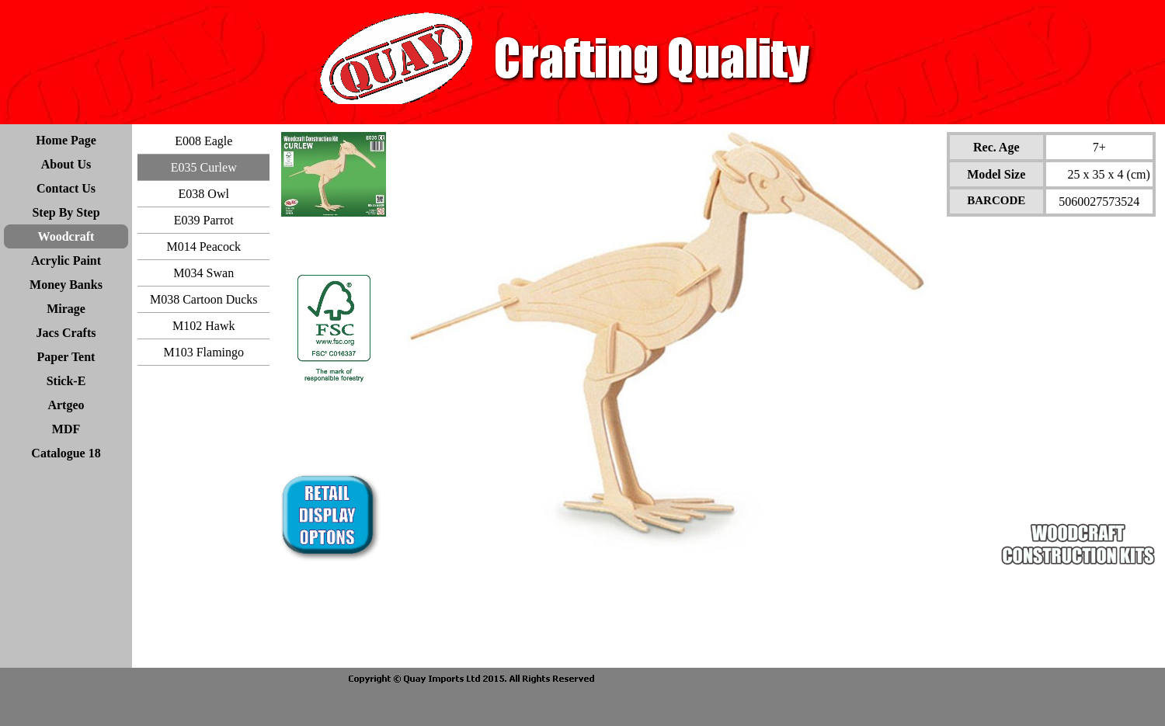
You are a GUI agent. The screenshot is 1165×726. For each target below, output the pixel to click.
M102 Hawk (203, 325)
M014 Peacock (203, 246)
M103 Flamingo (203, 352)
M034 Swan (203, 273)
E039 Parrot (204, 220)
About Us (66, 164)
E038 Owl (204, 193)
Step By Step (65, 212)
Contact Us (66, 188)
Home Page (66, 140)
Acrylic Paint (66, 260)
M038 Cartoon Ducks (204, 299)
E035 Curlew (204, 167)
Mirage (66, 308)
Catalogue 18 (65, 453)
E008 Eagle (203, 141)
